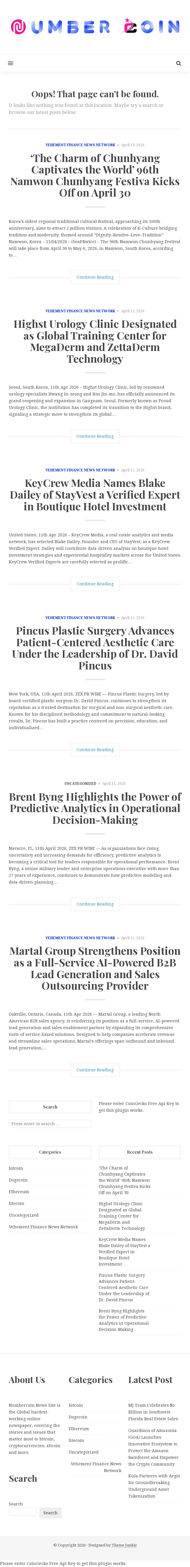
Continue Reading (95, 277)
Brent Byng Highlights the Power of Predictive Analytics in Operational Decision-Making (95, 807)
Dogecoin (18, 1180)
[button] (6, 63)
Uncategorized (24, 1215)
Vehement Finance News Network (80, 145)
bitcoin (16, 1168)
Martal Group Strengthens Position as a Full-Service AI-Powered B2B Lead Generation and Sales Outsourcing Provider (95, 967)
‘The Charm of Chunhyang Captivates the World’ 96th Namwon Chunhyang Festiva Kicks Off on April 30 (95, 175)
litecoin (16, 1203)
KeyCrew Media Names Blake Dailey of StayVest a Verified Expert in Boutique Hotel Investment (95, 494)
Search (16, 1504)
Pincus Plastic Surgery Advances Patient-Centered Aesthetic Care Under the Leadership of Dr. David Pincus (95, 647)
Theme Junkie (124, 1545)
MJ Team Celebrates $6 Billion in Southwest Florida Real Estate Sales (153, 1412)
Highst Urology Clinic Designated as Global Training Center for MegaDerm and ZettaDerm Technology (95, 340)
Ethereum (19, 1191)
